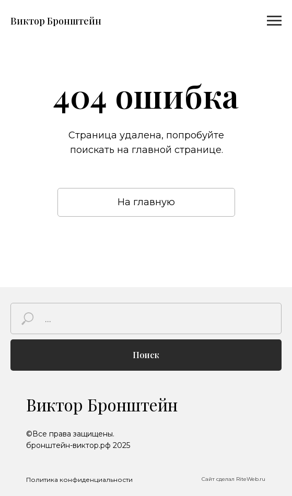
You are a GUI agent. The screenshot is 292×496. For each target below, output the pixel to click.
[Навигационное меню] (274, 21)
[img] (254, 439)
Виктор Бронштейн (102, 404)
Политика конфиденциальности (79, 479)
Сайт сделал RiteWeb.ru (233, 479)
